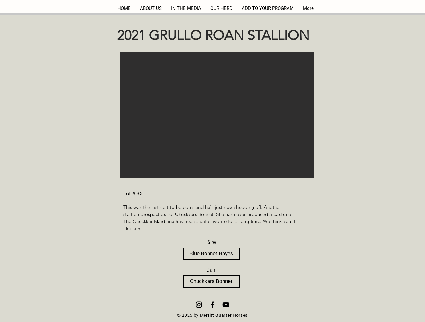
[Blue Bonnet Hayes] (211, 254)
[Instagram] (199, 304)
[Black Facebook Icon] (212, 304)
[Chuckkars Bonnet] (211, 281)
